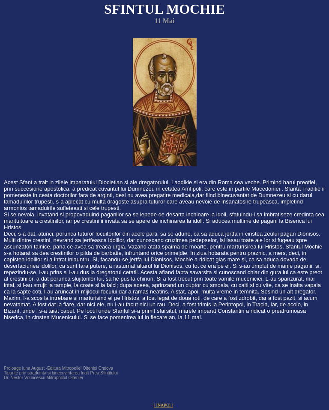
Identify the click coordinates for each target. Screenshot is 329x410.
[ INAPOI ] (163, 405)
